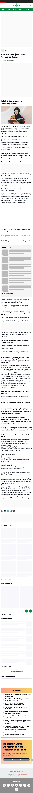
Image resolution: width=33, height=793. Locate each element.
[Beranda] (2, 50)
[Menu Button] (2, 5)
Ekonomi (20, 9)
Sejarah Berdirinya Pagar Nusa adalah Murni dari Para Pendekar (17, 712)
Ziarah (27, 9)
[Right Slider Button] (31, 9)
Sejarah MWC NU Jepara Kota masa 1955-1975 (16, 708)
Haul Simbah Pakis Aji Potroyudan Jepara (17, 732)
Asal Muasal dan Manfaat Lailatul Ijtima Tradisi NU (17, 716)
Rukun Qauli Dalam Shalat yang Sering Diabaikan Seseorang (17, 699)
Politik (8, 9)
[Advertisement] (16, 30)
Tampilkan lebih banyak (16, 671)
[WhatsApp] (11, 511)
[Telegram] (8, 511)
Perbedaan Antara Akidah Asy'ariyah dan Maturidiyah (18, 695)
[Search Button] (30, 5)
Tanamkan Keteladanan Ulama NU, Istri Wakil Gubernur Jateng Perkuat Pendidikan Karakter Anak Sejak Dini (17, 727)
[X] (5, 511)
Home (2, 9)
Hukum (14, 9)
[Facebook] (2, 511)
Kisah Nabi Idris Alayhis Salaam (14, 735)
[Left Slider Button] (26, 611)
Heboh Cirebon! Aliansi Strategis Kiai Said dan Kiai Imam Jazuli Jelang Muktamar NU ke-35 (18, 722)
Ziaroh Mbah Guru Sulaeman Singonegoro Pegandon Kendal (14, 704)
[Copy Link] (13, 511)
